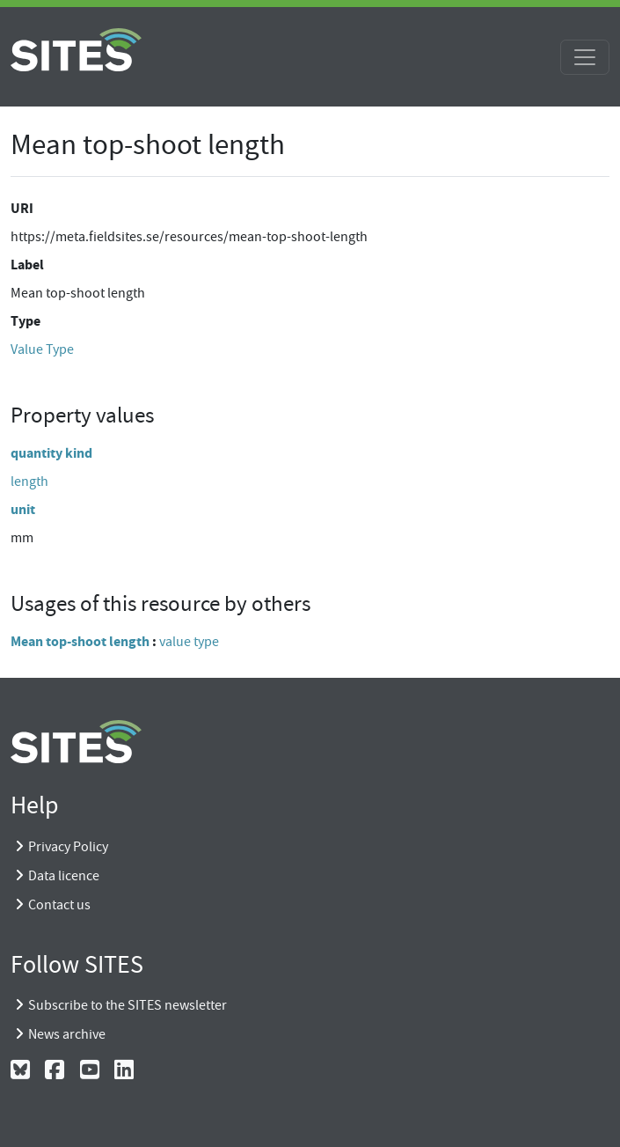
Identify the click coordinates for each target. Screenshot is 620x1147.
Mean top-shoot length (80, 641)
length (29, 481)
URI (22, 208)
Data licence (63, 876)
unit (23, 509)
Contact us (59, 905)
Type (25, 321)
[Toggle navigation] (584, 57)
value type (189, 642)
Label (27, 264)
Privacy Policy (68, 847)
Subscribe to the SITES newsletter (127, 1005)
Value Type (42, 349)
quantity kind (51, 453)
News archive (67, 1034)
